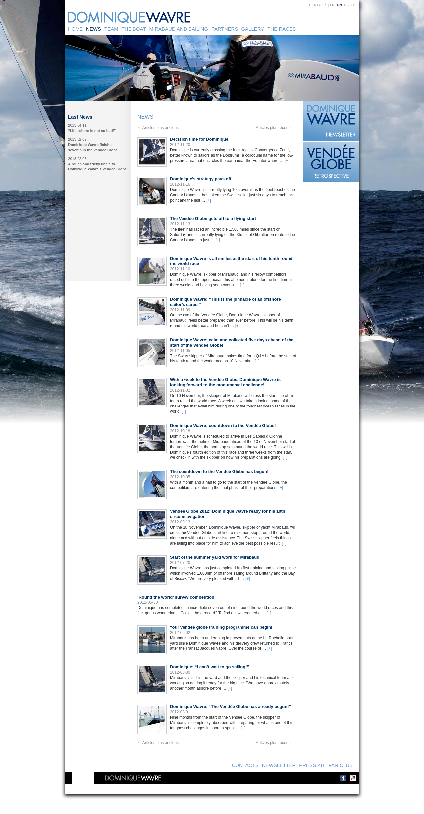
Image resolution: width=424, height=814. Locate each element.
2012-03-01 (180, 712)
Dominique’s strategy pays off (200, 178)
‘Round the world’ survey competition (175, 597)
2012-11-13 (180, 224)
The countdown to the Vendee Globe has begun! (219, 471)
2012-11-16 (180, 184)
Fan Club (341, 765)
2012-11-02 (180, 390)
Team (111, 29)
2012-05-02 (180, 632)
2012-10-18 (180, 431)
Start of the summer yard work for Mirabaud (214, 557)
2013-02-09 (77, 139)
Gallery (252, 29)
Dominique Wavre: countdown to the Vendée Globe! (223, 425)
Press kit (312, 765)
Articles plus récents (276, 127)
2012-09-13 (180, 522)
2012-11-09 (180, 310)
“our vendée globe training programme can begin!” (222, 627)
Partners (224, 29)
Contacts (318, 5)
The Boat (134, 29)
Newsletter (279, 765)
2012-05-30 (147, 602)
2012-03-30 (180, 672)
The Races (281, 29)
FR (332, 5)
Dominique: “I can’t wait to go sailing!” (209, 666)
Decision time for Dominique (199, 139)
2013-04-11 (77, 125)
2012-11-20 (180, 144)
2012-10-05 (180, 477)
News (93, 29)
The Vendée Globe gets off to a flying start (213, 218)
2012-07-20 (180, 562)
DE (353, 5)
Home (75, 29)
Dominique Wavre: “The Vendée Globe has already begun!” (230, 706)
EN (339, 5)
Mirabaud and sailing (178, 29)
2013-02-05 (77, 159)
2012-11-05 (180, 350)
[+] (287, 160)
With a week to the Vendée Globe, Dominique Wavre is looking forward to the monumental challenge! (225, 382)
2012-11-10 (180, 269)
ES (346, 5)
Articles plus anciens (158, 127)
